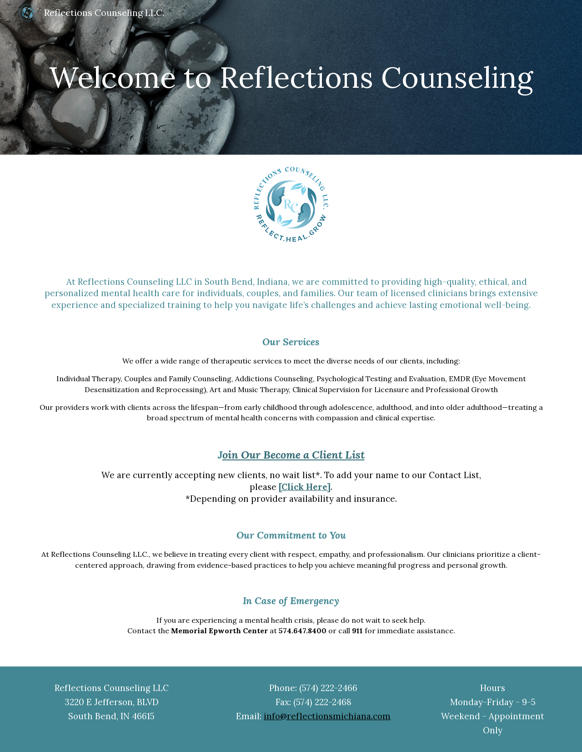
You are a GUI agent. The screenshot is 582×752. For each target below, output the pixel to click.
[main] (291, 77)
